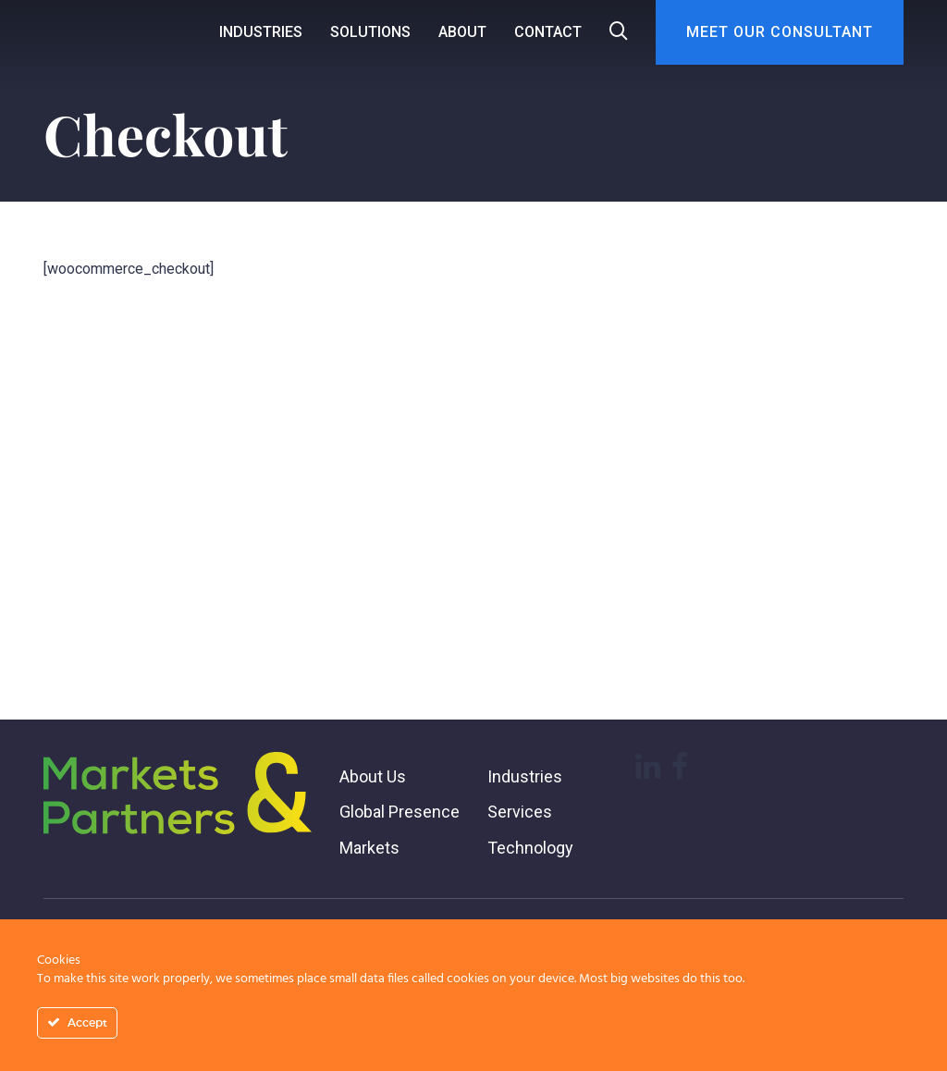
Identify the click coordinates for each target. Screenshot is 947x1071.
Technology (530, 847)
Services (519, 811)
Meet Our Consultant (779, 32)
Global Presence (399, 811)
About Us (372, 776)
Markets (369, 847)
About (462, 32)
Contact (548, 32)
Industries (260, 32)
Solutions (370, 32)
